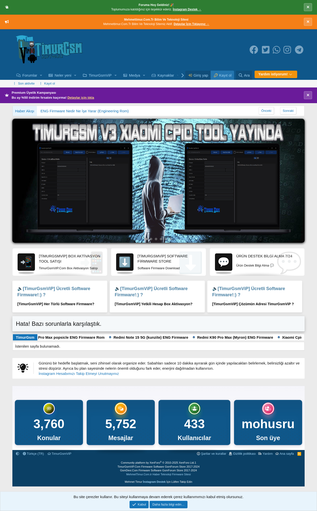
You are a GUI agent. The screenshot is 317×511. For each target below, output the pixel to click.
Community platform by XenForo (158, 462)
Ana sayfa (287, 453)
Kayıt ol (49, 83)
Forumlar (29, 75)
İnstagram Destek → (187, 9)
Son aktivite (26, 83)
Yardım (268, 453)
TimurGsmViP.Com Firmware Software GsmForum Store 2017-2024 (158, 466)
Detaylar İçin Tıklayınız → (191, 24)
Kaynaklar (166, 75)
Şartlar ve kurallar (213, 453)
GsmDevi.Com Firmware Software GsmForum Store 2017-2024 (158, 470)
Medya (134, 75)
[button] (41, 75)
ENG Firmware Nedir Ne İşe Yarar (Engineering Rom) (85, 111)
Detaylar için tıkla (80, 97)
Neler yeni (62, 75)
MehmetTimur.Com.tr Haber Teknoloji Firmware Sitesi (158, 474)
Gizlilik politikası (244, 453)
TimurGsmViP (100, 75)
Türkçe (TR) (33, 453)
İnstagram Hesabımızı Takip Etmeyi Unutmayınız (79, 373)
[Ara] (244, 75)
